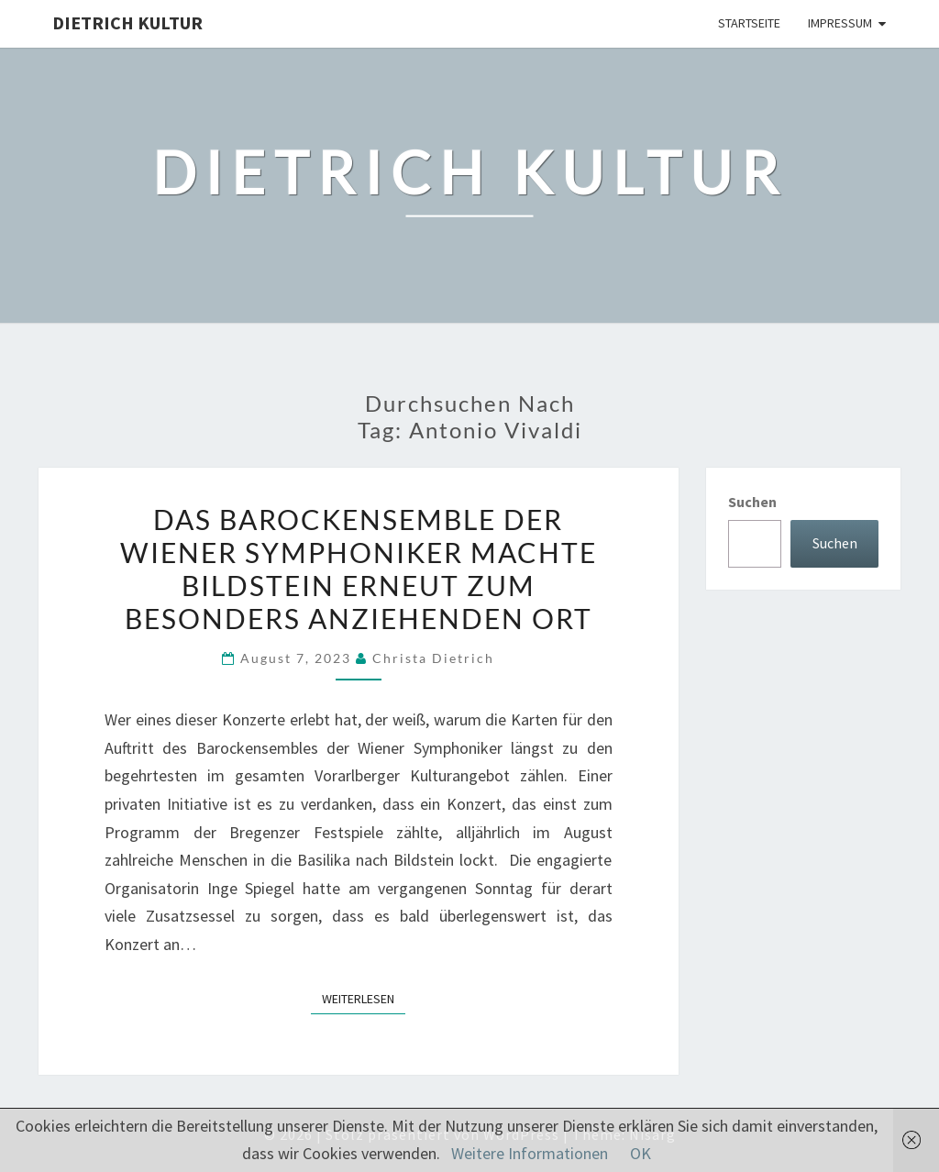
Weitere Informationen (529, 1153)
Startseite (749, 23)
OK (640, 1153)
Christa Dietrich (433, 658)
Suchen (752, 501)
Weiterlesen (363, 998)
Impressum (840, 23)
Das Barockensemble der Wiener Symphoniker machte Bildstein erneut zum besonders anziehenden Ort (358, 569)
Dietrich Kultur (127, 22)
